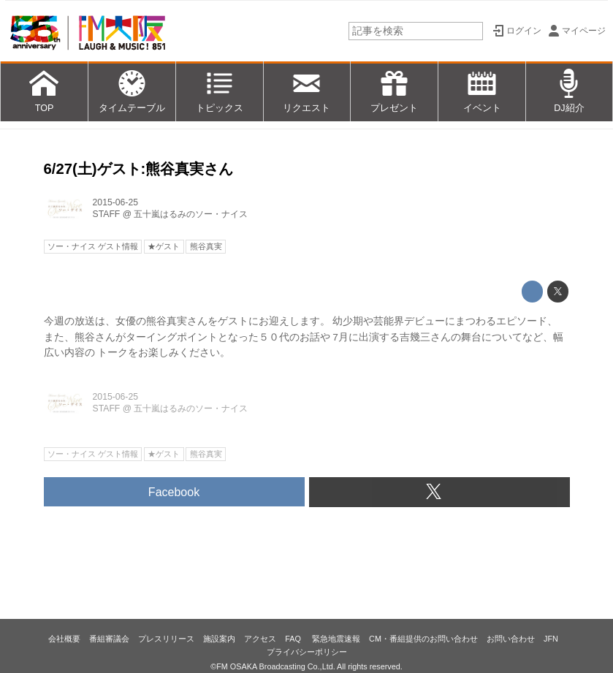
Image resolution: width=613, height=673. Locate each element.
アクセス (260, 638)
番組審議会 (109, 638)
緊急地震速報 (336, 638)
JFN (551, 638)
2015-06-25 (115, 202)
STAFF (107, 214)
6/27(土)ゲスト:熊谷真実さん (139, 169)
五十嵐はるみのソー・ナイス (191, 214)
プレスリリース (166, 638)
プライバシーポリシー (307, 651)
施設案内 (219, 638)
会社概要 (64, 638)
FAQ (294, 638)
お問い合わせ (511, 638)
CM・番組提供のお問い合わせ (423, 638)
